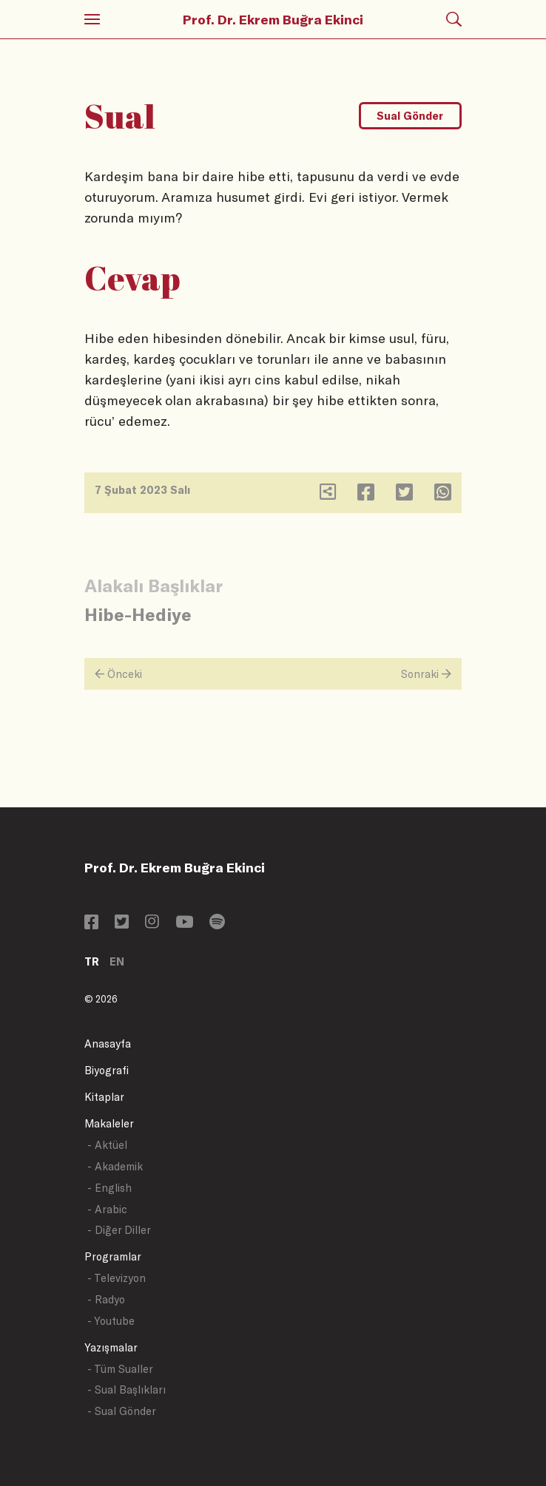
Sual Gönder (410, 115)
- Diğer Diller (119, 1230)
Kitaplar (104, 1096)
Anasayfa (107, 1043)
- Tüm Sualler (120, 1369)
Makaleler (109, 1123)
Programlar (112, 1256)
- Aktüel (107, 1145)
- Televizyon (116, 1278)
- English (109, 1187)
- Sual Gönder (121, 1411)
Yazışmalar (111, 1347)
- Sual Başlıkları (126, 1389)
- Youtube (111, 1320)
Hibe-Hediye (138, 614)
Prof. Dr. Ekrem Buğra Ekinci (273, 19)
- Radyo (106, 1299)
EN (116, 961)
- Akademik (115, 1166)
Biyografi (106, 1070)
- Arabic (107, 1209)
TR (91, 961)
